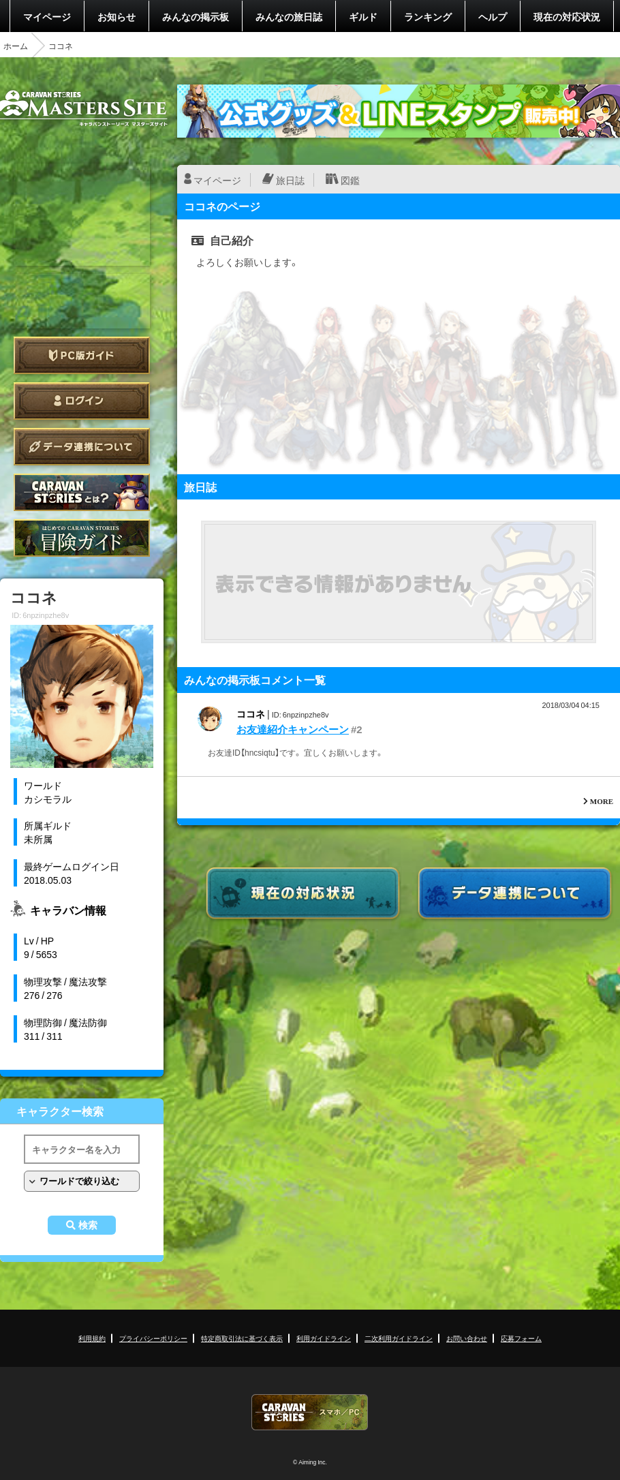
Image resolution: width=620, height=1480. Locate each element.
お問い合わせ (466, 1338)
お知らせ (116, 16)
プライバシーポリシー (153, 1338)
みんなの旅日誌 (288, 16)
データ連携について (82, 446)
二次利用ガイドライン (399, 1338)
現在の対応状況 (566, 16)
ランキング (428, 16)
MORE (601, 801)
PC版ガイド (82, 355)
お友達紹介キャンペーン (292, 729)
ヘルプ (492, 16)
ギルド (363, 16)
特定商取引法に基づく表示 (242, 1338)
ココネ (250, 713)
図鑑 (350, 180)
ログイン (82, 401)
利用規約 (92, 1338)
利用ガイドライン (323, 1338)
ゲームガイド (82, 538)
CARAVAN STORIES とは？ (82, 492)
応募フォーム (521, 1338)
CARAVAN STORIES (310, 1412)
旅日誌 (290, 180)
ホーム (15, 46)
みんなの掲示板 (195, 16)
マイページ (47, 16)
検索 (87, 1225)
